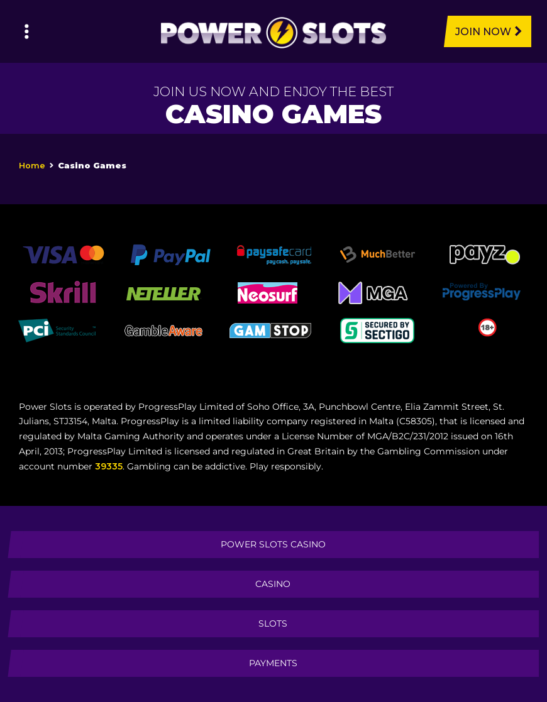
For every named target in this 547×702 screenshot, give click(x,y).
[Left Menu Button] (27, 31)
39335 (109, 466)
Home (32, 165)
